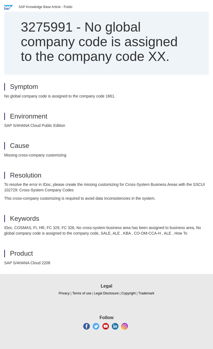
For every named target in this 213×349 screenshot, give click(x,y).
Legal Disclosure (106, 293)
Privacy (64, 293)
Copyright (128, 293)
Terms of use (82, 293)
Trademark (146, 293)
